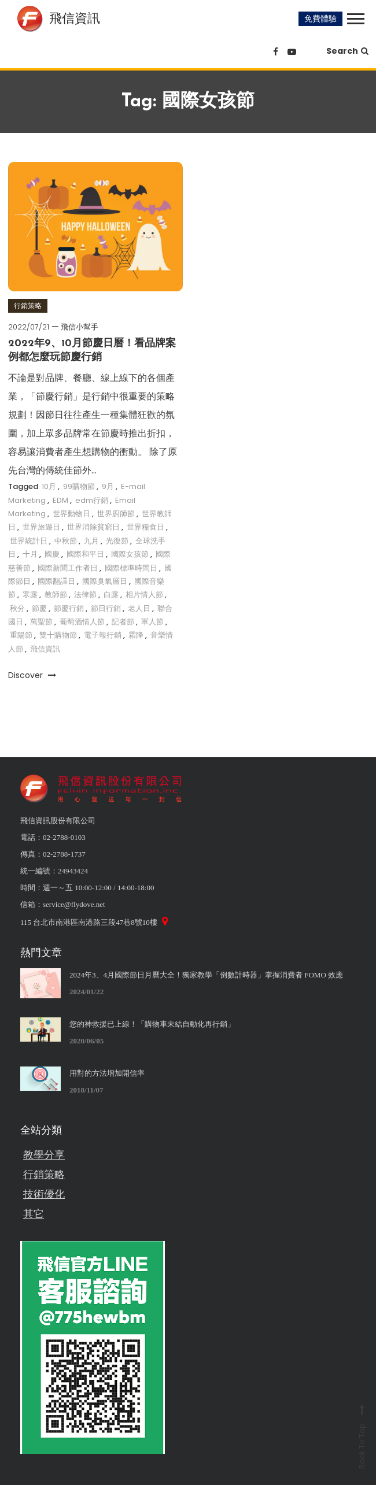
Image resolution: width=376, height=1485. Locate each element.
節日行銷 (106, 608)
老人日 (139, 608)
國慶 (52, 554)
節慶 (39, 608)
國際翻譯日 (56, 581)
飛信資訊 (45, 648)
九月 (91, 540)
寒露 (30, 594)
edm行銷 (91, 500)
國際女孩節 (130, 554)
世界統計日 (28, 540)
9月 (108, 486)
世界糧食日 (145, 526)
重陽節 (21, 634)
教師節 (56, 594)
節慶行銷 (69, 608)
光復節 (117, 540)
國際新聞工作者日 (68, 567)
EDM (60, 500)
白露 (111, 594)
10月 (49, 486)
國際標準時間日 (131, 567)
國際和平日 (85, 554)
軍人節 (152, 621)
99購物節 (79, 486)
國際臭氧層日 (104, 581)
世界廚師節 (116, 513)
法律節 (85, 594)
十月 (30, 554)
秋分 (17, 608)
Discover (32, 675)
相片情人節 (144, 594)
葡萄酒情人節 (82, 621)
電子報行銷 (102, 634)
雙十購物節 (58, 634)
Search (347, 51)
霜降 (135, 634)
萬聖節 (41, 621)
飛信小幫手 (79, 326)
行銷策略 (28, 305)
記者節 (123, 621)
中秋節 (65, 540)
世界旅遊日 (41, 526)
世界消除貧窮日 (93, 526)
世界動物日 (71, 513)
